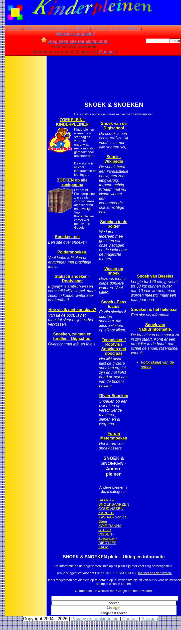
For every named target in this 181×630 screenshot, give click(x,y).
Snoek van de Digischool (114, 125)
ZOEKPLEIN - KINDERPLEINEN (72, 122)
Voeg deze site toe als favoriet (74, 41)
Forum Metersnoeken (113, 435)
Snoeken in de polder (113, 224)
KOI (101, 525)
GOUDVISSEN (110, 508)
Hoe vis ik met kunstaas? (72, 310)
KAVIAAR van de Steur (112, 519)
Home (14, 28)
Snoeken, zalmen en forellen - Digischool (72, 336)
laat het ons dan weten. (155, 573)
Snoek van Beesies (155, 276)
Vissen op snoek (113, 270)
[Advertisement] (26, 135)
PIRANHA (113, 525)
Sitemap (149, 618)
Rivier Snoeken (113, 396)
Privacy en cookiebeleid (116, 28)
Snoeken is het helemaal (154, 309)
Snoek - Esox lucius (113, 304)
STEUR (104, 530)
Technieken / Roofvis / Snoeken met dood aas (113, 346)
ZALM (103, 547)
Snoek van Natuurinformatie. (155, 327)
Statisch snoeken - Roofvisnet (72, 278)
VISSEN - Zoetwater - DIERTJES (107, 538)
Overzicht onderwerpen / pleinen (56, 28)
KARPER (106, 513)
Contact (107, 51)
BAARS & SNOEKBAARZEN (113, 502)
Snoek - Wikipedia (113, 159)
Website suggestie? (75, 33)
